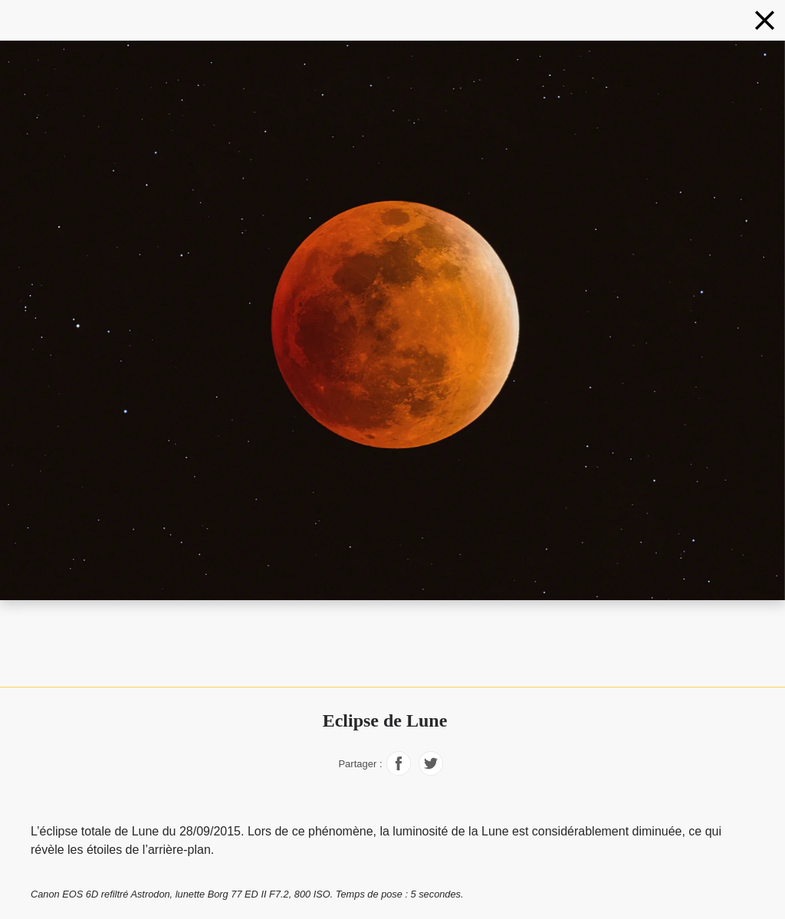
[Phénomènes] (764, 20)
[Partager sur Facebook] (398, 771)
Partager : (360, 764)
